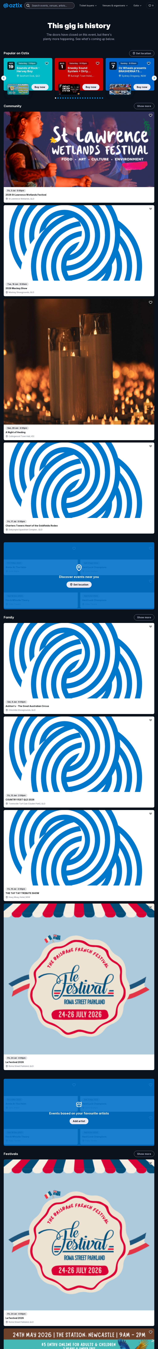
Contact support (34, 1270)
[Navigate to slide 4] (63, 98)
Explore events (16, 1278)
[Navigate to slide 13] (85, 98)
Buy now (40, 87)
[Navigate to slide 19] (100, 98)
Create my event (73, 1286)
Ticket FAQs (15, 1292)
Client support (72, 1297)
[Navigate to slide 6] (68, 98)
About (143, 1273)
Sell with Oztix (72, 1281)
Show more (144, 106)
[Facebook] (33, 1344)
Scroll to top (79, 1228)
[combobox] (49, 5)
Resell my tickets (17, 1300)
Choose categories (79, 569)
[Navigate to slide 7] (70, 98)
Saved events (16, 1283)
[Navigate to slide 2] (58, 98)
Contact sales (104, 1275)
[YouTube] (18, 1344)
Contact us (143, 1285)
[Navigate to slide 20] (102, 98)
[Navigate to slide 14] (87, 98)
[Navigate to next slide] (154, 78)
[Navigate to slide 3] (60, 98)
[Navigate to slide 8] (73, 98)
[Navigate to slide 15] (90, 98)
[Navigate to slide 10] (78, 98)
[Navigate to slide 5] (65, 98)
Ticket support (16, 1296)
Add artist (79, 326)
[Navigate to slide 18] (97, 98)
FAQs (142, 1278)
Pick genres (79, 787)
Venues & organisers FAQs (78, 1292)
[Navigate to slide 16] (92, 98)
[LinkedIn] (25, 1344)
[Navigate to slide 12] (82, 98)
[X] (40, 1344)
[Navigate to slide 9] (75, 98)
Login (98, 1268)
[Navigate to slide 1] (55, 98)
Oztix (137, 5)
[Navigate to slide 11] (80, 98)
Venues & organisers (114, 5)
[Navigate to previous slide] (3, 78)
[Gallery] (79, 78)
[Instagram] (10, 1344)
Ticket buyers (87, 5)
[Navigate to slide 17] (95, 98)
